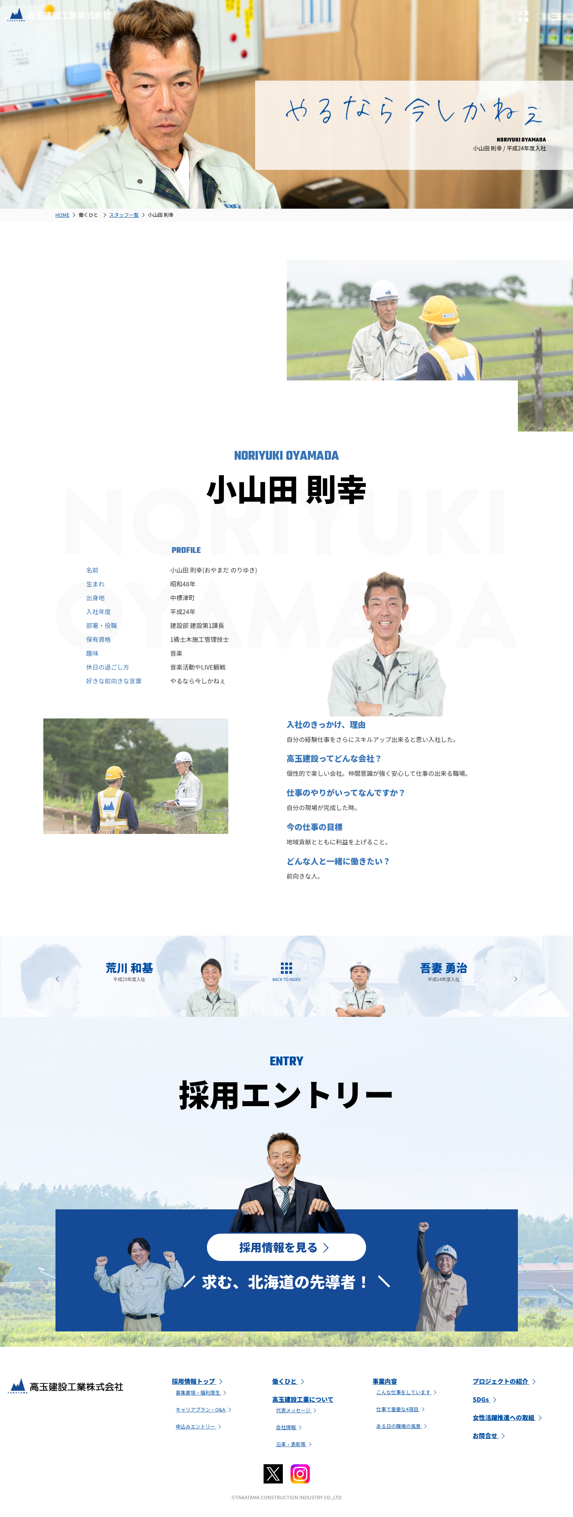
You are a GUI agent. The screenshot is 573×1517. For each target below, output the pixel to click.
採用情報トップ (198, 1382)
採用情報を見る (286, 1247)
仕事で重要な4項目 (401, 1410)
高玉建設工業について (303, 1400)
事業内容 (385, 1382)
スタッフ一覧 (124, 214)
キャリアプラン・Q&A (204, 1411)
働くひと (289, 1382)
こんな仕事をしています (407, 1393)
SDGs (486, 1400)
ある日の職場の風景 (402, 1427)
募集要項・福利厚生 (202, 1394)
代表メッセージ (297, 1411)
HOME (62, 214)
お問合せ (490, 1437)
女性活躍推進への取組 (508, 1418)
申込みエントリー (199, 1428)
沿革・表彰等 (295, 1445)
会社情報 (290, 1428)
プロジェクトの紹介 (505, 1382)
